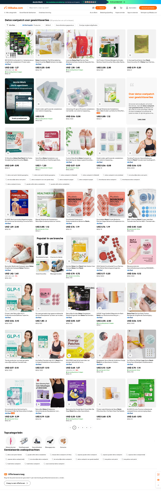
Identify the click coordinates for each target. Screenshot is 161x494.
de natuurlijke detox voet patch (137, 175)
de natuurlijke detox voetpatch (38, 459)
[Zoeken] (100, 7)
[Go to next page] (91, 427)
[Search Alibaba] (59, 8)
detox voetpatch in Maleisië (68, 175)
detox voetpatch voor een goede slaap (41, 179)
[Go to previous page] (70, 427)
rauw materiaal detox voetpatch (54, 464)
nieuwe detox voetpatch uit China (60, 455)
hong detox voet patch (110, 459)
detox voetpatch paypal (65, 179)
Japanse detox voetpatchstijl (135, 455)
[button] (93, 8)
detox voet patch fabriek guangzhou (16, 175)
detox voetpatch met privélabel (113, 175)
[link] (158, 474)
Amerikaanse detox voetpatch (106, 179)
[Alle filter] (11, 25)
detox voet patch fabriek (13, 455)
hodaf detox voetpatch (13, 464)
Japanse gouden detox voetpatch (86, 455)
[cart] (121, 8)
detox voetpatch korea (13, 184)
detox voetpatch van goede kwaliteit (87, 459)
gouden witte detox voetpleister (35, 184)
